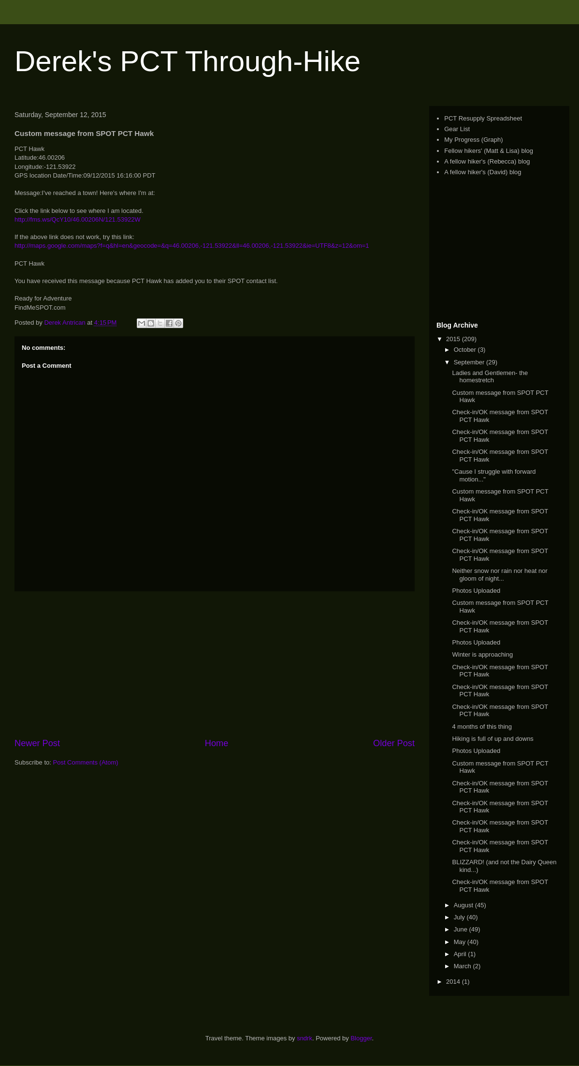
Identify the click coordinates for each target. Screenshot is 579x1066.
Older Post (394, 743)
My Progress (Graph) (473, 139)
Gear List (457, 129)
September (470, 362)
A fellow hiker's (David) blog (482, 172)
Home (217, 743)
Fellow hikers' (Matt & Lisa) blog (488, 150)
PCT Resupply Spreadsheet (483, 118)
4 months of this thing (482, 726)
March (463, 966)
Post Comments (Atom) (85, 762)
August (464, 905)
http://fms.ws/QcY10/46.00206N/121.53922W (77, 219)
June (461, 929)
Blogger (361, 1038)
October (466, 349)
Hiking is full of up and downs (492, 738)
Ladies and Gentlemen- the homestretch (490, 376)
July (460, 917)
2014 (454, 981)
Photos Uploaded (476, 590)
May (460, 942)
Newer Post (37, 743)
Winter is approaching (482, 654)
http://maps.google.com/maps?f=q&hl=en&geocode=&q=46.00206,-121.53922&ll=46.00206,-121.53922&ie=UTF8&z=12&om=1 (191, 245)
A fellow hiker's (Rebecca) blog (487, 161)
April (461, 954)
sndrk (304, 1038)
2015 (454, 339)
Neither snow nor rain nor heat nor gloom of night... (499, 574)
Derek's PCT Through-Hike (187, 61)
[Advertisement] (496, 248)
